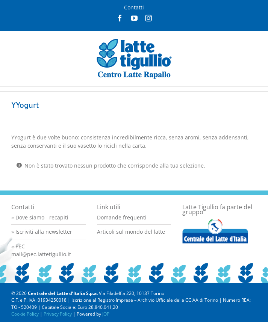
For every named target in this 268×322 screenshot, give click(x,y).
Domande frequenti (122, 217)
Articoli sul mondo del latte (131, 231)
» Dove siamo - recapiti (39, 217)
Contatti (134, 7)
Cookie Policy (25, 314)
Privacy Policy (58, 314)
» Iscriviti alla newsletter (41, 231)
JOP (105, 314)
